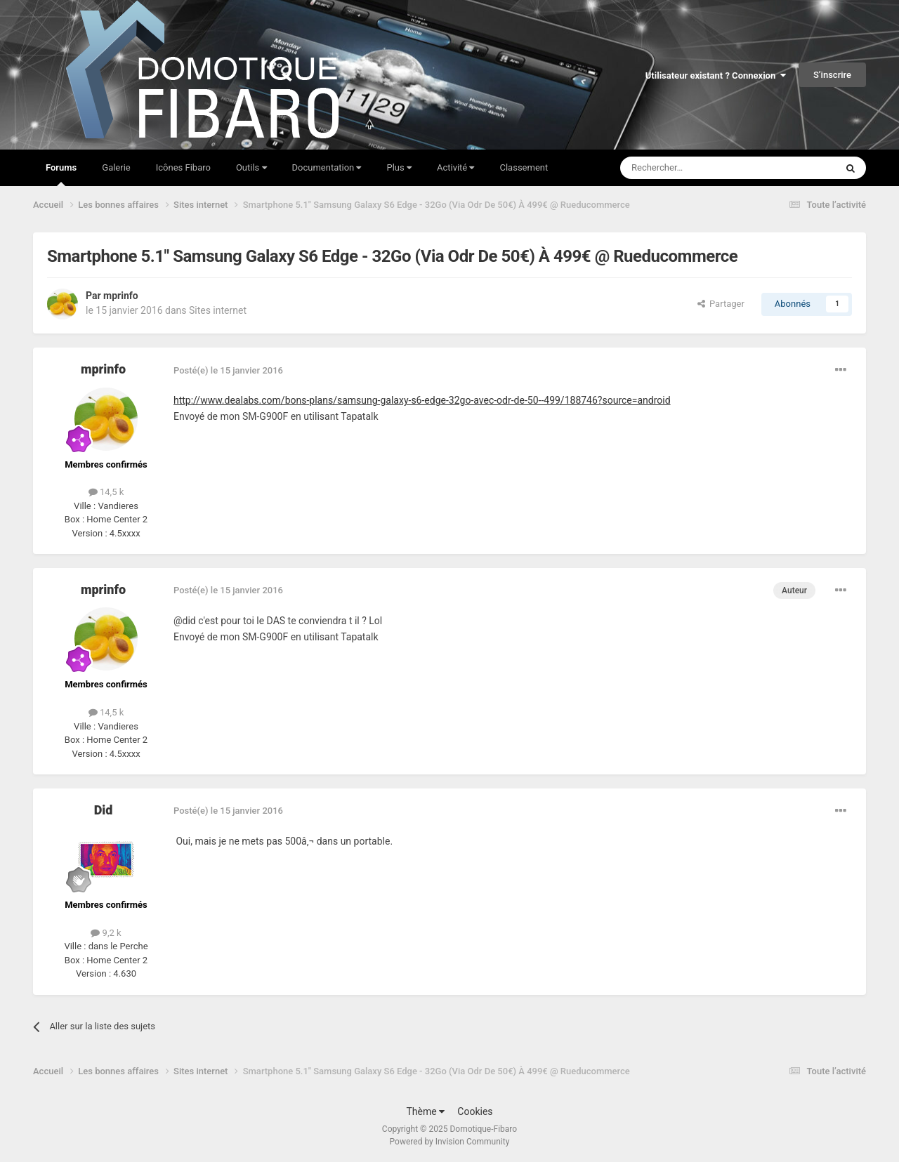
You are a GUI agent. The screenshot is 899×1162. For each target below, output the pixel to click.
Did (103, 810)
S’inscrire (832, 75)
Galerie (116, 167)
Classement (523, 167)
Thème (425, 1111)
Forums (61, 174)
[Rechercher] (698, 168)
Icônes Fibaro (183, 167)
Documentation (327, 167)
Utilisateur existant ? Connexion (715, 75)
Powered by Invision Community (450, 1142)
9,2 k (106, 932)
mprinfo (120, 295)
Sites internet (218, 310)
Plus (398, 167)
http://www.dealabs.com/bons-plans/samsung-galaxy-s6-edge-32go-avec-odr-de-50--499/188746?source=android (422, 400)
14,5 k (106, 492)
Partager (720, 303)
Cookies (474, 1111)
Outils (251, 167)
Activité (456, 167)
